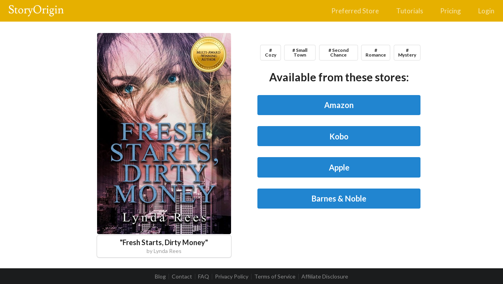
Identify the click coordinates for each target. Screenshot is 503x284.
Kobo (339, 136)
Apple (339, 167)
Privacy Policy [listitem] (231, 276)
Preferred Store (355, 11)
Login (486, 11)
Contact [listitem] (182, 276)
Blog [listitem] (160, 276)
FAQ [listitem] (203, 276)
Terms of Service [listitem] (275, 276)
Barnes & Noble (339, 198)
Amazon (339, 105)
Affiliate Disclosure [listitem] (324, 276)
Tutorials (409, 11)
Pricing (450, 11)
